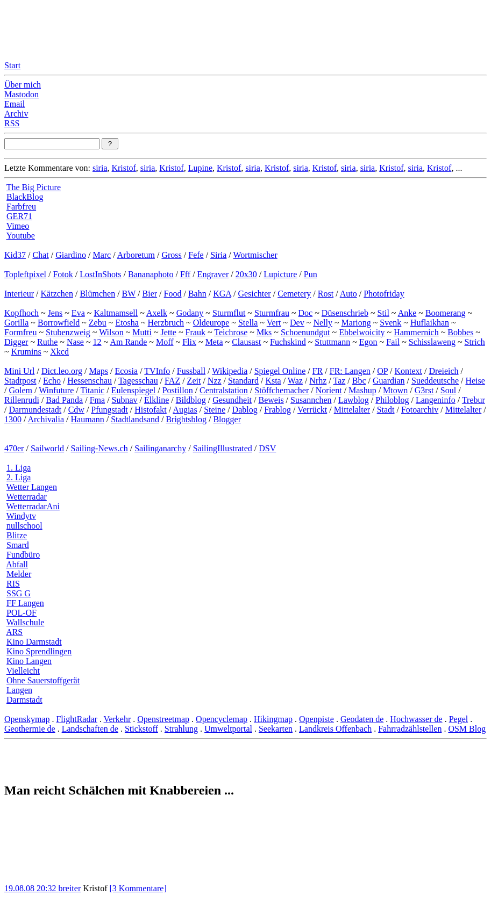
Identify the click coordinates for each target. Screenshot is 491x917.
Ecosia (126, 371)
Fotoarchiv (419, 409)
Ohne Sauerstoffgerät (43, 680)
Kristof (123, 167)
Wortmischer (255, 254)
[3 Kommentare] (138, 888)
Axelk (156, 312)
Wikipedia (229, 371)
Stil (383, 312)
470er (14, 448)
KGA (222, 293)
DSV (267, 448)
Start (12, 65)
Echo (52, 380)
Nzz (215, 380)
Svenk (390, 322)
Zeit (194, 380)
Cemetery (294, 293)
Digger (16, 341)
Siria (218, 254)
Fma (97, 400)
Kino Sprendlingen (39, 651)
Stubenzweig (68, 332)
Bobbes (460, 332)
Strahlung (181, 728)
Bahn (197, 293)
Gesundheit (232, 400)
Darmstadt (24, 699)
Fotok (63, 274)
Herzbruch (166, 322)
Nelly (322, 322)
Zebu (97, 322)
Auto (348, 293)
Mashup (362, 390)
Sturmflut (228, 312)
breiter (69, 888)
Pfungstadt (109, 409)
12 (97, 341)
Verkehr (117, 719)
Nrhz (317, 380)
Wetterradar (26, 496)
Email (14, 104)
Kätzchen (57, 293)
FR (317, 371)
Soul (448, 390)
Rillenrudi (21, 400)
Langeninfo (436, 400)
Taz (339, 380)
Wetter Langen (31, 487)
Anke (407, 312)
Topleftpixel (25, 274)
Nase (75, 341)
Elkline (156, 400)
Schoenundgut (305, 332)
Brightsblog (186, 419)
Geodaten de (361, 719)
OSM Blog (467, 728)
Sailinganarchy (160, 448)
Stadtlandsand (135, 419)
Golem (20, 390)
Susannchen (310, 400)
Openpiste (316, 719)
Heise (475, 380)
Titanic (92, 390)
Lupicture (280, 274)
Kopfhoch (21, 312)
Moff (165, 341)
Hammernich (416, 332)
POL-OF (21, 612)
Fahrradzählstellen (410, 728)
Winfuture (56, 390)
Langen (19, 690)
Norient (329, 390)
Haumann (87, 419)
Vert (274, 322)
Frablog (277, 409)
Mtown (395, 390)
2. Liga (18, 477)
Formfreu (20, 332)
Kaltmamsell (116, 312)
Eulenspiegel (133, 390)
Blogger (227, 419)
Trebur (473, 400)
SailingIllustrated (222, 448)
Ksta (273, 380)
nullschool (24, 525)
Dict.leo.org (61, 371)
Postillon (177, 390)
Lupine (200, 167)
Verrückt (312, 409)
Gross (171, 254)
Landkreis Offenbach (335, 728)
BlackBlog (24, 196)
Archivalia (46, 419)
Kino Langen (29, 661)
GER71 (19, 216)
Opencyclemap (221, 719)
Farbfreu (21, 206)
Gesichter (254, 293)
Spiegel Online (280, 371)
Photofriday (384, 293)
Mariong (356, 322)
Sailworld (47, 448)
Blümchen (97, 293)
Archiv (16, 113)
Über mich (22, 84)
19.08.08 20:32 (31, 888)
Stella (248, 322)
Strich (475, 341)
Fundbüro (23, 554)
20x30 (246, 274)
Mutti (142, 332)
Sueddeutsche (435, 380)
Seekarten (276, 728)
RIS (13, 583)
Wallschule (25, 622)
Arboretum (136, 254)
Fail (393, 341)
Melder (18, 574)
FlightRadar (76, 719)
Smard (17, 545)
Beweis (271, 400)
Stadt (386, 409)
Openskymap (26, 719)
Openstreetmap (163, 719)
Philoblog (392, 400)
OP (382, 371)
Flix (189, 341)
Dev (297, 322)
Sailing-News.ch (99, 448)
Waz (295, 380)
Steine (214, 409)
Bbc (359, 380)
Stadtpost (20, 380)
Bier (150, 293)
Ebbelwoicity (362, 332)
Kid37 (15, 254)
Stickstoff (141, 728)
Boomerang (445, 312)
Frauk (195, 332)
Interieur (19, 293)
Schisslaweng (432, 341)
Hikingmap (273, 719)
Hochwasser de (416, 719)
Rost (325, 293)
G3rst (424, 390)
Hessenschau (89, 380)
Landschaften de (90, 728)
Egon (368, 341)
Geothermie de (29, 728)
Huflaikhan (429, 322)
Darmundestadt (35, 409)
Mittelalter (352, 409)
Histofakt (150, 409)
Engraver (213, 274)
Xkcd (59, 351)
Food (173, 293)
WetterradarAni (33, 506)
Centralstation (224, 390)
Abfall (17, 564)
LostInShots (100, 274)
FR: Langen (350, 371)
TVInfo (157, 371)
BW (129, 293)
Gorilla (16, 322)
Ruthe (47, 341)
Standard (243, 380)
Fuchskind (288, 341)
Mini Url (19, 371)
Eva (78, 312)
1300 (13, 419)
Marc (101, 254)
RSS (11, 123)
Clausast (246, 341)
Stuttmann (332, 341)
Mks (264, 332)
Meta (214, 341)
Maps (99, 371)
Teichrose (230, 332)
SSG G (18, 593)
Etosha (127, 322)
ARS (14, 632)
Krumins (26, 351)
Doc (305, 312)
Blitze (16, 535)
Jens (55, 312)
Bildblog (191, 400)
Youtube (20, 235)
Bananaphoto (150, 274)
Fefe (195, 254)
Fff (185, 274)
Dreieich (444, 371)
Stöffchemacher (281, 390)
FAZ (172, 380)
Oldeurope (211, 322)
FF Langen (25, 603)
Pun (310, 274)
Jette (168, 332)
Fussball (191, 371)
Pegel (458, 719)
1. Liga (18, 467)
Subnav (125, 400)
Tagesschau (138, 380)
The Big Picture (33, 187)
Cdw (76, 409)
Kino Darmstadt (34, 641)
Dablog (245, 409)
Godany (190, 312)
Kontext (409, 371)
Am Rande (128, 341)
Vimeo (18, 225)
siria (100, 167)
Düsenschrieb (345, 312)
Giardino (70, 254)
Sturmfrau (271, 312)
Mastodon (21, 94)
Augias (185, 409)
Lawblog (353, 400)
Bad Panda (64, 400)
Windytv (21, 516)
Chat (40, 254)
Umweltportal (228, 728)
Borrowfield (59, 322)
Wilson (111, 332)
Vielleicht (23, 670)
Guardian (389, 380)
